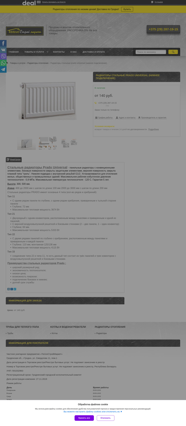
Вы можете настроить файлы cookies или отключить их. (92, 411)
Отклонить (106, 418)
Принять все (84, 418)
